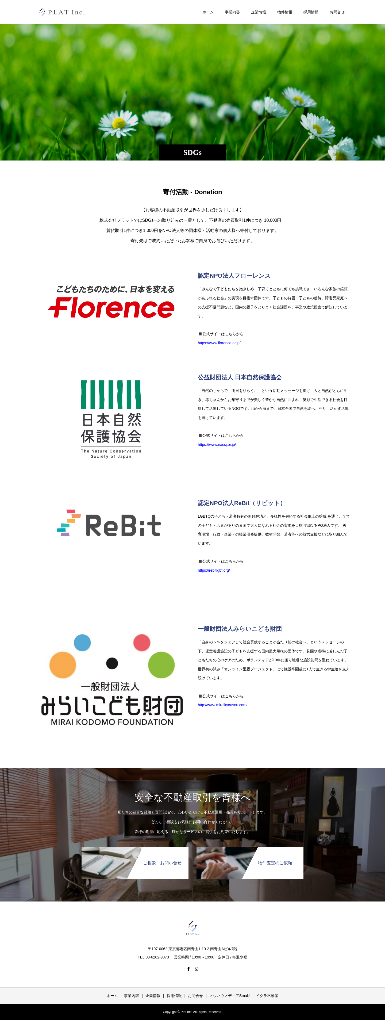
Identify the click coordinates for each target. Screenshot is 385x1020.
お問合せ (337, 12)
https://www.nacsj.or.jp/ (217, 444)
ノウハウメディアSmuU (229, 996)
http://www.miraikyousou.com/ (222, 705)
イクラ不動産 (267, 996)
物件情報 (284, 12)
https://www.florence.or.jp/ (219, 343)
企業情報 (258, 12)
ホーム (208, 12)
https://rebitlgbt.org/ (214, 570)
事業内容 (232, 12)
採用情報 (310, 12)
